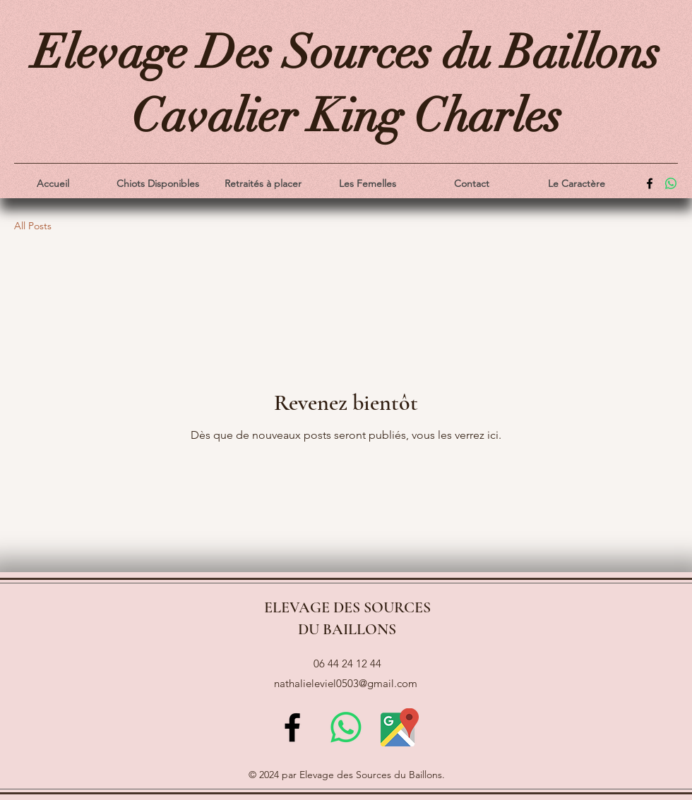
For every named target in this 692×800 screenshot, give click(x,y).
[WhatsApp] (671, 183)
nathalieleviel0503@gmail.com (345, 683)
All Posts (33, 225)
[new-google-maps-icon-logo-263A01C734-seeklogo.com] (400, 727)
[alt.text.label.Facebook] (650, 183)
